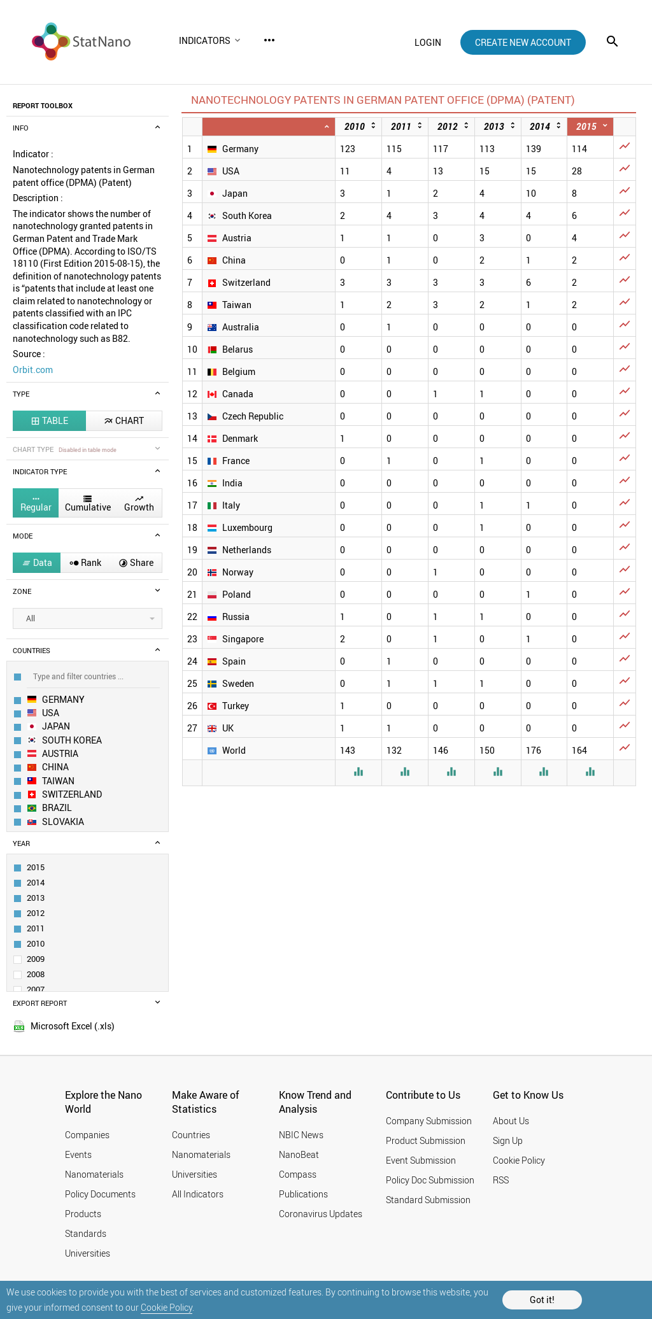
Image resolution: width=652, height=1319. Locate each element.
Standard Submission (428, 1200)
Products (83, 1214)
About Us (511, 1121)
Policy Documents (100, 1194)
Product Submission (425, 1140)
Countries (191, 1135)
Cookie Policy (166, 1307)
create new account (523, 42)
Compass (297, 1174)
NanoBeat (299, 1154)
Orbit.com (33, 369)
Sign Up (508, 1140)
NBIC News (301, 1135)
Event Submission (421, 1160)
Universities (87, 1253)
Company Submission (429, 1121)
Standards (85, 1233)
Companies (87, 1135)
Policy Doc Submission (430, 1180)
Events (78, 1154)
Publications (303, 1194)
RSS (501, 1180)
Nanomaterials (94, 1174)
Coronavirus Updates (320, 1214)
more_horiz (269, 40)
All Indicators (197, 1194)
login (428, 42)
